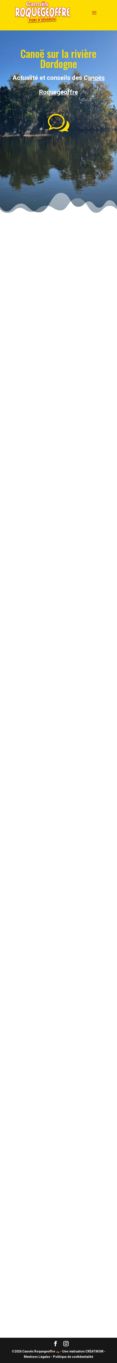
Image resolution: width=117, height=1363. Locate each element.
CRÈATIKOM (94, 1351)
